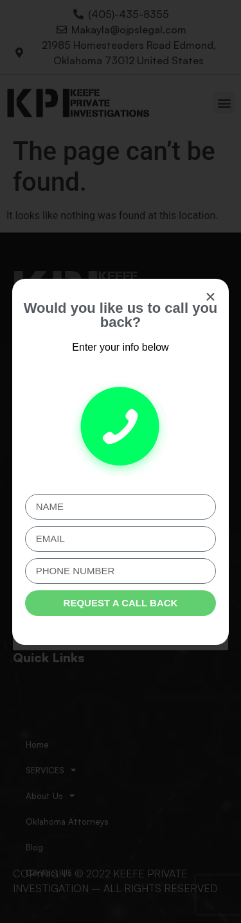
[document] (120, 461)
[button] (210, 297)
